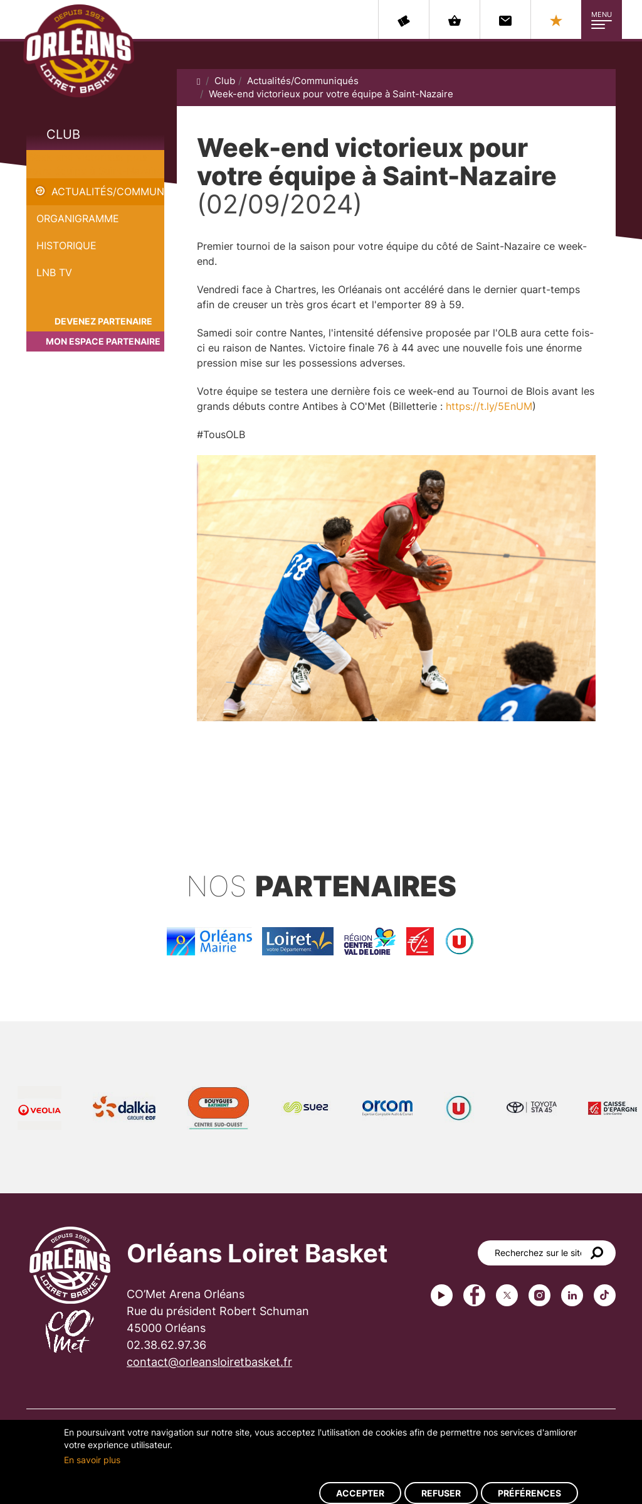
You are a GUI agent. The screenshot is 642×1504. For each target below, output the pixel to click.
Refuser (441, 1493)
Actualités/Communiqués (107, 191)
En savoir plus (92, 1459)
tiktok (605, 1295)
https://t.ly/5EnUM (489, 406)
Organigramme (77, 218)
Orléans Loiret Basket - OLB (78, 51)
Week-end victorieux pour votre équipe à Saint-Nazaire (331, 94)
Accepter (360, 1493)
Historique (66, 245)
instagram (539, 1295)
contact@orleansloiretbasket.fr (209, 1361)
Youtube (442, 1295)
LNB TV (54, 272)
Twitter (507, 1295)
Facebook (474, 1295)
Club (63, 134)
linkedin (572, 1295)
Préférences (529, 1493)
